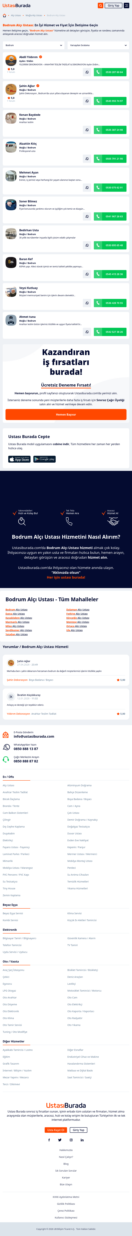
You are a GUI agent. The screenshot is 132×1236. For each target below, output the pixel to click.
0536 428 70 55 (114, 303)
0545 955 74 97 (114, 101)
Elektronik (10, 930)
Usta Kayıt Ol (55, 1130)
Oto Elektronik (11, 1011)
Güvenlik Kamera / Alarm (81, 938)
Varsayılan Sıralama (98, 45)
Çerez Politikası (66, 1210)
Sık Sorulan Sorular (66, 1170)
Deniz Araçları (75, 976)
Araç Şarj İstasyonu (13, 970)
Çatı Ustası (73, 812)
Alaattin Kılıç (28, 144)
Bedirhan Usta (29, 230)
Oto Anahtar (10, 997)
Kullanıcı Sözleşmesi (66, 1217)
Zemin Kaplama (11, 895)
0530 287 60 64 (114, 72)
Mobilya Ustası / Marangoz (18, 867)
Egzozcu (7, 983)
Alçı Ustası (16, 15)
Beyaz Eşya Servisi (13, 913)
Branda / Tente (11, 806)
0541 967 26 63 (114, 216)
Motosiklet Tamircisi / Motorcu (84, 990)
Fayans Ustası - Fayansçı (16, 847)
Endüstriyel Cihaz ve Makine (83, 1056)
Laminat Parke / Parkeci (16, 854)
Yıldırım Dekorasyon (18, 713)
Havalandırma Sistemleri (81, 1063)
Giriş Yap (113, 5)
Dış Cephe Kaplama (14, 826)
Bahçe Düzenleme (77, 792)
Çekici (6, 976)
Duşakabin (9, 833)
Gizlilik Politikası (66, 1203)
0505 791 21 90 (114, 158)
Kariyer (66, 1177)
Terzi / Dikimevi (11, 1084)
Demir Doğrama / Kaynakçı (82, 819)
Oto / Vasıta (11, 961)
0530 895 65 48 (114, 245)
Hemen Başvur (66, 414)
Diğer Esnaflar (75, 1050)
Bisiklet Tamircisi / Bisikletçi (82, 970)
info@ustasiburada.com (34, 736)
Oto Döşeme (10, 1004)
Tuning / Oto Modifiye (15, 1031)
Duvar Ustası (74, 833)
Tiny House (9, 888)
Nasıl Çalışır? (66, 1157)
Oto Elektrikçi (74, 1004)
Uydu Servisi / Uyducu (15, 952)
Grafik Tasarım (11, 1063)
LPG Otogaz (9, 990)
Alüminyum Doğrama (79, 785)
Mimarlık (8, 861)
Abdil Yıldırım (28, 57)
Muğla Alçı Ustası (34, 15)
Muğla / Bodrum (27, 90)
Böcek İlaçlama (11, 799)
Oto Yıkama (73, 1025)
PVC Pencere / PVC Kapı (16, 874)
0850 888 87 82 (26, 761)
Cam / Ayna (73, 806)
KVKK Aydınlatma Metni (66, 1197)
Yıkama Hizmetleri (77, 888)
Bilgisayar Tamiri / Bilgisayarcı (19, 938)
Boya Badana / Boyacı (79, 799)
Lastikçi (71, 983)
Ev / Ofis (8, 777)
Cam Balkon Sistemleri (15, 812)
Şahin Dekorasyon (17, 679)
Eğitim (6, 1056)
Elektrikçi (8, 840)
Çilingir (7, 819)
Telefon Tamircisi (12, 945)
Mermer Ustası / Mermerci (82, 854)
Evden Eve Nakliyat (78, 840)
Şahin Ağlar (27, 86)
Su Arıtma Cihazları (78, 874)
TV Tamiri (72, 945)
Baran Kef (26, 259)
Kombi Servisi (10, 920)
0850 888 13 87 (26, 748)
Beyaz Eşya (10, 905)
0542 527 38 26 (114, 331)
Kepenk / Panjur (76, 847)
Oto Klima (8, 1018)
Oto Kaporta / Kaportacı (80, 1011)
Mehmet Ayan (28, 172)
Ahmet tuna (27, 317)
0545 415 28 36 (114, 274)
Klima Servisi (74, 913)
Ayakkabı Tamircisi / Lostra (17, 1050)
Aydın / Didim (26, 61)
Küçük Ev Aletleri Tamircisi (82, 920)
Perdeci (71, 867)
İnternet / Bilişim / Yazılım (17, 1070)
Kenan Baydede (29, 115)
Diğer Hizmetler (13, 1041)
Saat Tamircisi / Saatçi (79, 1077)
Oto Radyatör (74, 1018)
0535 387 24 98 (114, 129)
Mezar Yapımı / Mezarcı (16, 1077)
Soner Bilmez (28, 201)
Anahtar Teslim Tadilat (15, 792)
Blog (66, 1163)
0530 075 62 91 (114, 187)
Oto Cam (72, 997)
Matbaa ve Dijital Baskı (80, 1070)
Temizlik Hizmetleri (78, 881)
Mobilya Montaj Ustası (79, 861)
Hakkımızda (66, 1150)
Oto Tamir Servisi (12, 1025)
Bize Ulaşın (66, 1184)
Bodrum (34, 45)
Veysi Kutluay (28, 288)
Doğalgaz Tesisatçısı (78, 826)
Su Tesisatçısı (10, 881)
